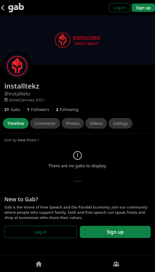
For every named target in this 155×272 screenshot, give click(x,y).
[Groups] (116, 263)
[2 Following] (69, 109)
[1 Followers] (41, 109)
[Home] (39, 263)
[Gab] (16, 7)
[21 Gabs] (15, 109)
